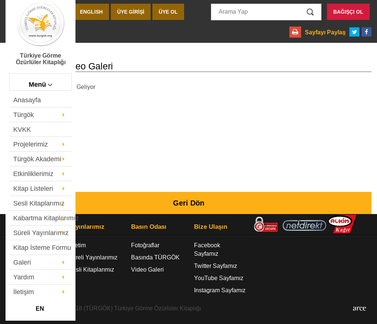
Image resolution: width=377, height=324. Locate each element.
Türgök (23, 114)
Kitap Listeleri (33, 188)
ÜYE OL (168, 12)
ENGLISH (91, 12)
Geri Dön (188, 203)
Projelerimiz (30, 144)
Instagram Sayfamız (220, 290)
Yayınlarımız (86, 227)
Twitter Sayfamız (215, 266)
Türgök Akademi (37, 159)
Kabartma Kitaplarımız (42, 218)
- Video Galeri (59, 66)
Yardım (23, 277)
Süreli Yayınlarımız (40, 233)
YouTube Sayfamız (218, 278)
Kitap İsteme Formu (42, 247)
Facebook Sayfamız (207, 249)
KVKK (22, 129)
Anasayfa (27, 100)
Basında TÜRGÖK (155, 257)
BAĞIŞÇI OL (348, 12)
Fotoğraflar (145, 245)
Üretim (77, 245)
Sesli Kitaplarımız (38, 203)
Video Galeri (147, 269)
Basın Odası (148, 227)
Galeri (22, 262)
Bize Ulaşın (210, 227)
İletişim (23, 292)
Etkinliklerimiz (33, 173)
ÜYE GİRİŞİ (130, 12)
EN (40, 309)
